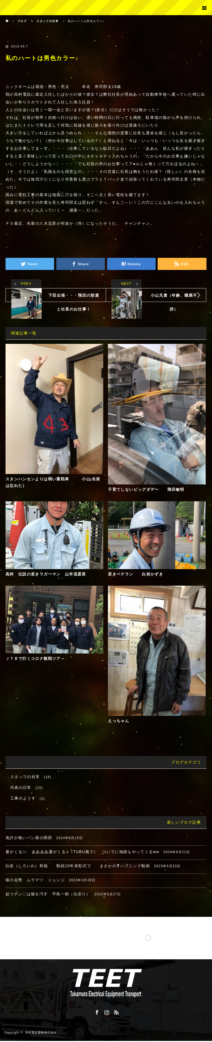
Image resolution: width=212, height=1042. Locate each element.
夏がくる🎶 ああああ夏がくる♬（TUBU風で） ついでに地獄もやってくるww (83, 853)
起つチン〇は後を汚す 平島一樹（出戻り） (48, 895)
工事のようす (23, 799)
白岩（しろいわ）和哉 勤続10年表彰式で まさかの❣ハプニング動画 (78, 867)
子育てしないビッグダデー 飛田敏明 (146, 489)
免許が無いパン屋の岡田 (29, 839)
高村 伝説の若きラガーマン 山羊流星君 (46, 574)
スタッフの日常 (25, 778)
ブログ (22, 21)
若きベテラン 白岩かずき (135, 574)
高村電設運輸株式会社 (41, 1033)
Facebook (96, 1012)
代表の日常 (20, 788)
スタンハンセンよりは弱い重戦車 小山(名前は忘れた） (53, 482)
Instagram (106, 1012)
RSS (116, 1012)
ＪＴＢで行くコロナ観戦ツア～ (35, 659)
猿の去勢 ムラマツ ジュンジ (35, 881)
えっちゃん (118, 722)
